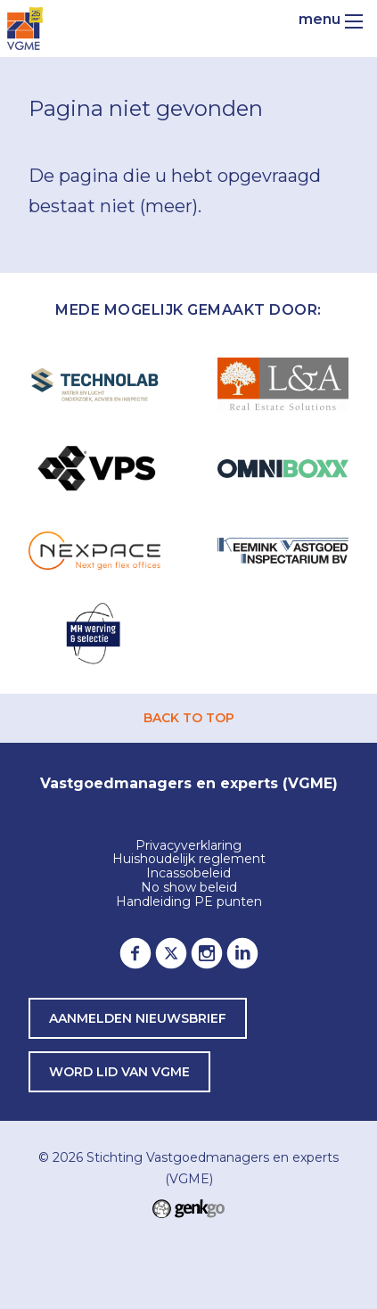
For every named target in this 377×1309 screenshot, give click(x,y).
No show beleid (189, 888)
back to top (188, 718)
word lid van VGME (119, 1072)
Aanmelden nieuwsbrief (137, 1018)
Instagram (207, 953)
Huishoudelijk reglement (189, 859)
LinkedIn (242, 953)
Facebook (135, 953)
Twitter (171, 953)
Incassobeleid (188, 874)
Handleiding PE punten (189, 902)
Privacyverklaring (188, 846)
